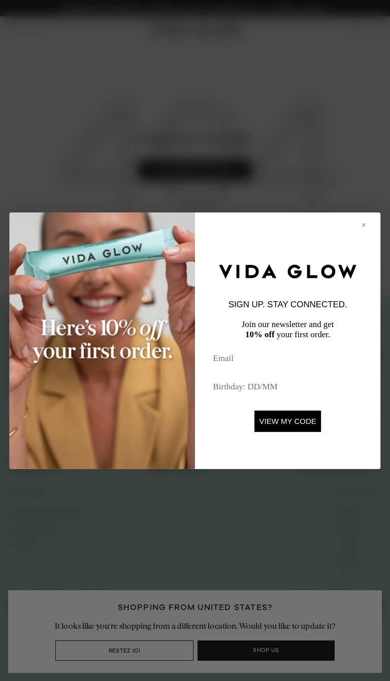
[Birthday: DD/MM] (288, 387)
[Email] (288, 358)
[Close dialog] (368, 224)
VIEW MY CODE (287, 421)
